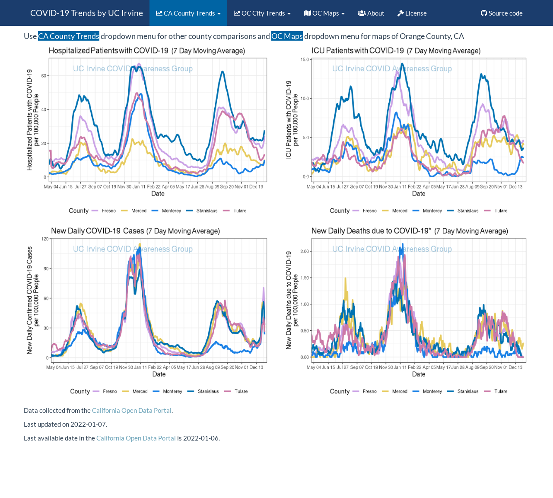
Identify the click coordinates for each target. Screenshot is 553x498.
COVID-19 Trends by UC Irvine (86, 13)
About (371, 13)
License (412, 13)
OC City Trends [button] (262, 13)
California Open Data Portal (132, 410)
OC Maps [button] (324, 13)
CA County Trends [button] (188, 13)
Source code (502, 13)
